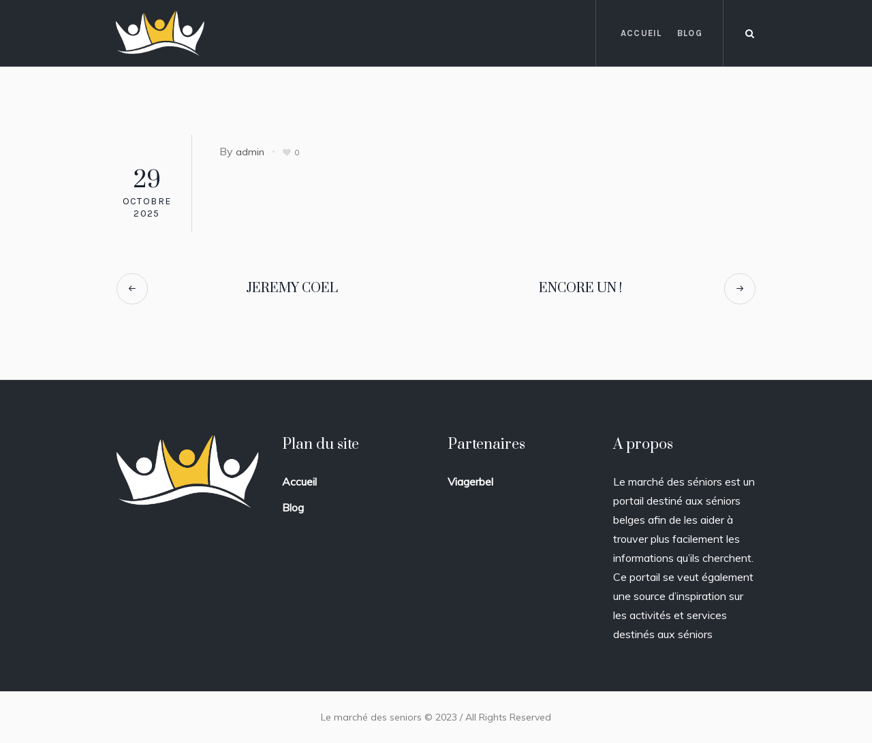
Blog (293, 507)
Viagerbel (470, 481)
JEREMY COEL (292, 288)
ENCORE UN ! (580, 288)
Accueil (299, 481)
